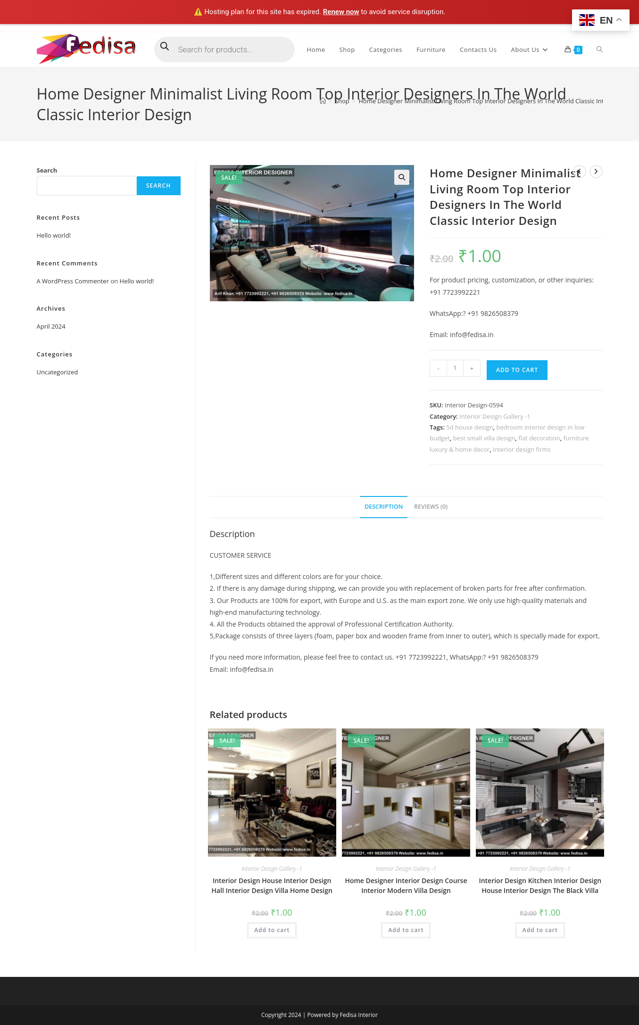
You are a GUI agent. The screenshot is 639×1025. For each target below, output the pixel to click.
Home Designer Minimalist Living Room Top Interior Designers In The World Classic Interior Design (498, 101)
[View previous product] (579, 171)
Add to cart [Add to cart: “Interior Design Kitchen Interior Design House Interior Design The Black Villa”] (540, 930)
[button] (401, 177)
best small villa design (484, 438)
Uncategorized (57, 372)
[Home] (323, 101)
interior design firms (522, 449)
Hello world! (54, 235)
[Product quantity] (455, 368)
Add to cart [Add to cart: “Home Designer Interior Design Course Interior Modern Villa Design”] (405, 930)
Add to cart (517, 370)
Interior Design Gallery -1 (495, 416)
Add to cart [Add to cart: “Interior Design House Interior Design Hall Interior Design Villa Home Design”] (272, 930)
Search (47, 170)
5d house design (469, 427)
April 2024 (51, 326)
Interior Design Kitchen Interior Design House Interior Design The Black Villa (540, 885)
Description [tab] (384, 507)
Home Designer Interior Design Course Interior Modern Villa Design (406, 885)
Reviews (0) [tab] (431, 507)
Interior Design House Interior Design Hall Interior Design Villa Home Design (271, 885)
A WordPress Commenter (73, 281)
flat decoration (539, 438)
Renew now (341, 12)
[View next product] (596, 171)
